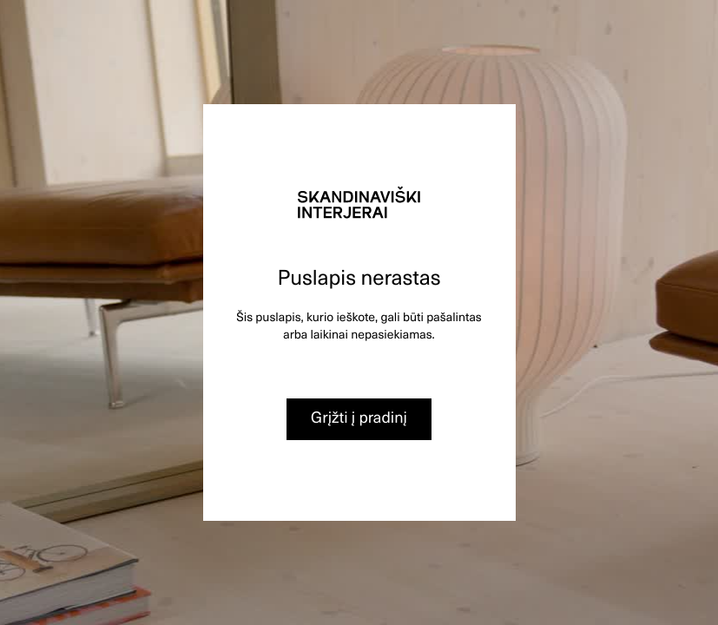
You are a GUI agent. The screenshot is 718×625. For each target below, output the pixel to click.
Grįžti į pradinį (359, 417)
